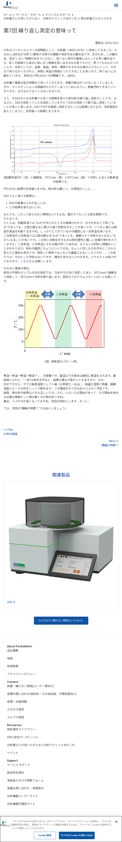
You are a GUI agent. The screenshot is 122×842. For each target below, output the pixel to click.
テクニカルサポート (58, 15)
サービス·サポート (18, 765)
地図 (10, 658)
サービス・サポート (28, 15)
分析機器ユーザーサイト (22, 796)
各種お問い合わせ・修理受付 (25, 788)
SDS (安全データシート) (22, 737)
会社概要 (12, 650)
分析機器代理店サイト (21, 804)
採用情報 (12, 666)
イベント (12, 753)
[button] (116, 5)
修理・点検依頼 (17, 701)
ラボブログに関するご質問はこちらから (60, 620)
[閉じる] (116, 822)
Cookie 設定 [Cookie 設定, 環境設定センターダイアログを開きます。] (44, 835)
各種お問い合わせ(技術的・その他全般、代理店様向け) (42, 694)
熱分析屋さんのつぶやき (96, 18)
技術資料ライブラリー (21, 729)
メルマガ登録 (15, 717)
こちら (24, 261)
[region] (61, 829)
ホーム (8, 15)
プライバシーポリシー (21, 674)
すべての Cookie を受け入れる (77, 835)
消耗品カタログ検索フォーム (25, 780)
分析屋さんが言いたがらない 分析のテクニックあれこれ (40, 18)
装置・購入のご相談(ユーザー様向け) (30, 686)
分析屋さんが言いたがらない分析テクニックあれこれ (41, 745)
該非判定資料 (15, 772)
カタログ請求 (15, 709)
